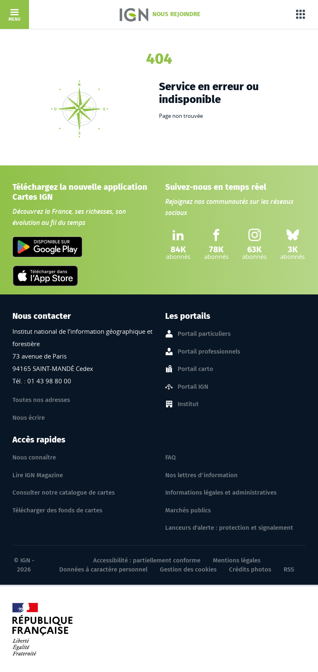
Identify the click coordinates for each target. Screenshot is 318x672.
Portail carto (195, 369)
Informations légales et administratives (221, 492)
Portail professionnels (209, 352)
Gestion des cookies (188, 569)
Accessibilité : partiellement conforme (146, 560)
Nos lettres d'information (201, 475)
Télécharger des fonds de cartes (57, 510)
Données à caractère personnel (103, 569)
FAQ (170, 457)
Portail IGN (193, 387)
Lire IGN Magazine (37, 475)
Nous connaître (34, 457)
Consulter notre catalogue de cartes (63, 492)
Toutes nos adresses (41, 400)
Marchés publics (188, 510)
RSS (289, 569)
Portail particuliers (204, 334)
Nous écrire (28, 417)
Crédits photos (250, 569)
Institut (188, 404)
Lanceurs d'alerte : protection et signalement (229, 527)
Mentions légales (236, 560)
